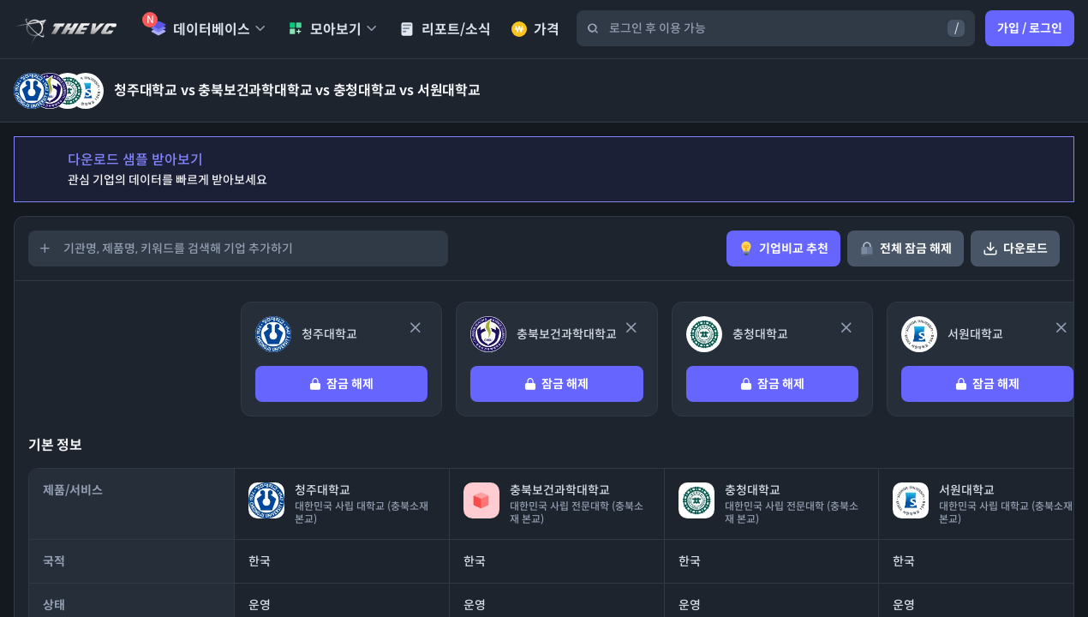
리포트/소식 (445, 30)
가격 (535, 30)
